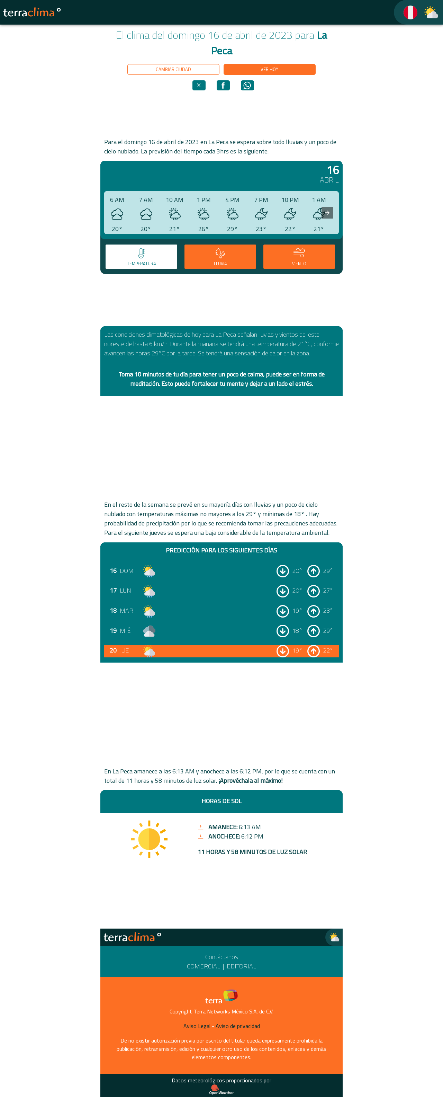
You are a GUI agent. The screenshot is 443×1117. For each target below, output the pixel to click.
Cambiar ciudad (173, 69)
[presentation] (327, 213)
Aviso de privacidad (238, 1026)
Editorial (241, 966)
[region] (221, 113)
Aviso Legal (196, 1026)
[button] (199, 85)
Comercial (203, 966)
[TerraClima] (406, 12)
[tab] (141, 257)
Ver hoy (269, 69)
